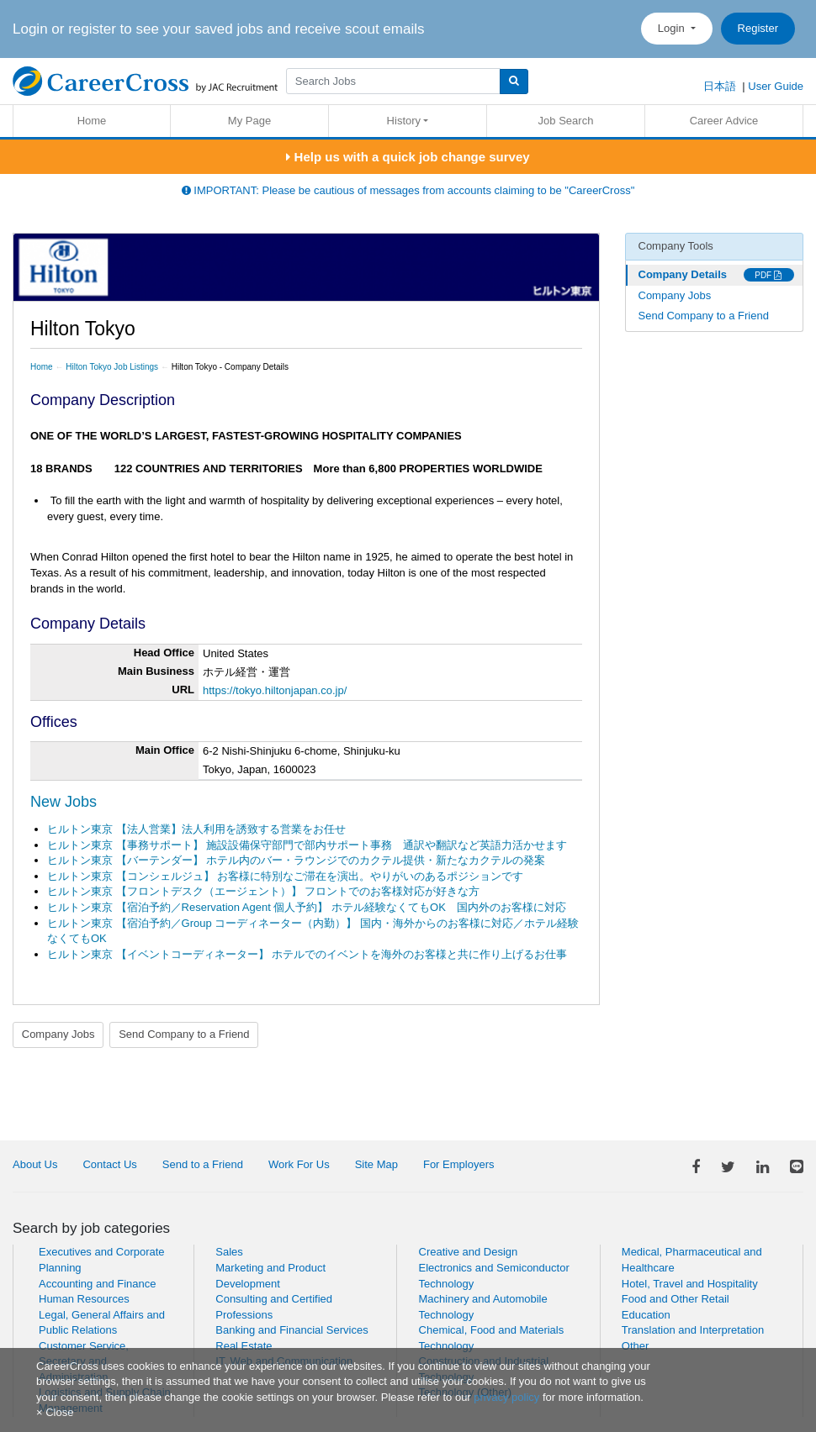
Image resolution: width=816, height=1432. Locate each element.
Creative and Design (468, 1251)
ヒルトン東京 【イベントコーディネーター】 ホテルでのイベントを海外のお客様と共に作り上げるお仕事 (307, 954)
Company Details (682, 274)
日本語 (719, 86)
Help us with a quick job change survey (407, 157)
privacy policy (506, 1397)
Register (758, 28)
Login (672, 28)
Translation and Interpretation (693, 1330)
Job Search (566, 120)
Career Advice (724, 120)
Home (92, 120)
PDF (768, 275)
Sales (229, 1251)
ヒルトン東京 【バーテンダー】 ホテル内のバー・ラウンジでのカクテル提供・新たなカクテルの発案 (296, 860)
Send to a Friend (202, 1164)
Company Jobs (58, 1034)
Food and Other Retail (675, 1298)
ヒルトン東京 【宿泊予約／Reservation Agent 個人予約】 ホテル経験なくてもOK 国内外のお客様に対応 (306, 907)
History (404, 120)
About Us (35, 1164)
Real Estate (243, 1346)
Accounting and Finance (97, 1283)
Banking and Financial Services (291, 1330)
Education (646, 1314)
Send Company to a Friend (184, 1034)
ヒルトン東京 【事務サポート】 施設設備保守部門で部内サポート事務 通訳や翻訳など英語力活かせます (307, 845)
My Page (249, 120)
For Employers (459, 1164)
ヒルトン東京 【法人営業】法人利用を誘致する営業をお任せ (196, 829)
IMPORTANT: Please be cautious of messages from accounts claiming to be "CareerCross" (408, 190)
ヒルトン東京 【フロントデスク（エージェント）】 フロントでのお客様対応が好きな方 (263, 891)
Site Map (376, 1164)
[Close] (54, 1412)
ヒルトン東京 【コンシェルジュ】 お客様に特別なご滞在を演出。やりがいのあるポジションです (285, 876)
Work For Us (299, 1164)
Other (635, 1346)
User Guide (775, 86)
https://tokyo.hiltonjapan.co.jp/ (275, 690)
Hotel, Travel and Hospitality (690, 1283)
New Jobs (63, 801)
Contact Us (109, 1164)
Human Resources (84, 1298)
